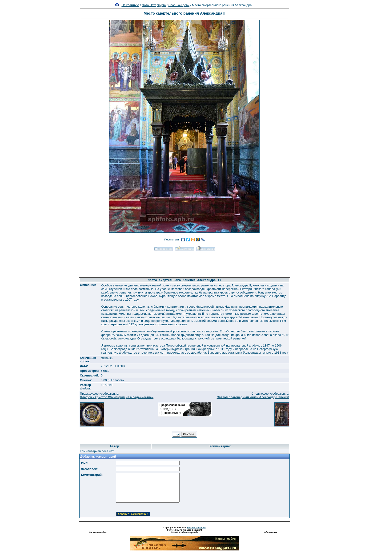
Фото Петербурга (154, 5)
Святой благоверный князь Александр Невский (253, 397)
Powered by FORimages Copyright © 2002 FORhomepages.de (184, 531)
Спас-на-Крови (178, 5)
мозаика (106, 358)
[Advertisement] (184, 262)
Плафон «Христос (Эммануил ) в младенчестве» (117, 397)
